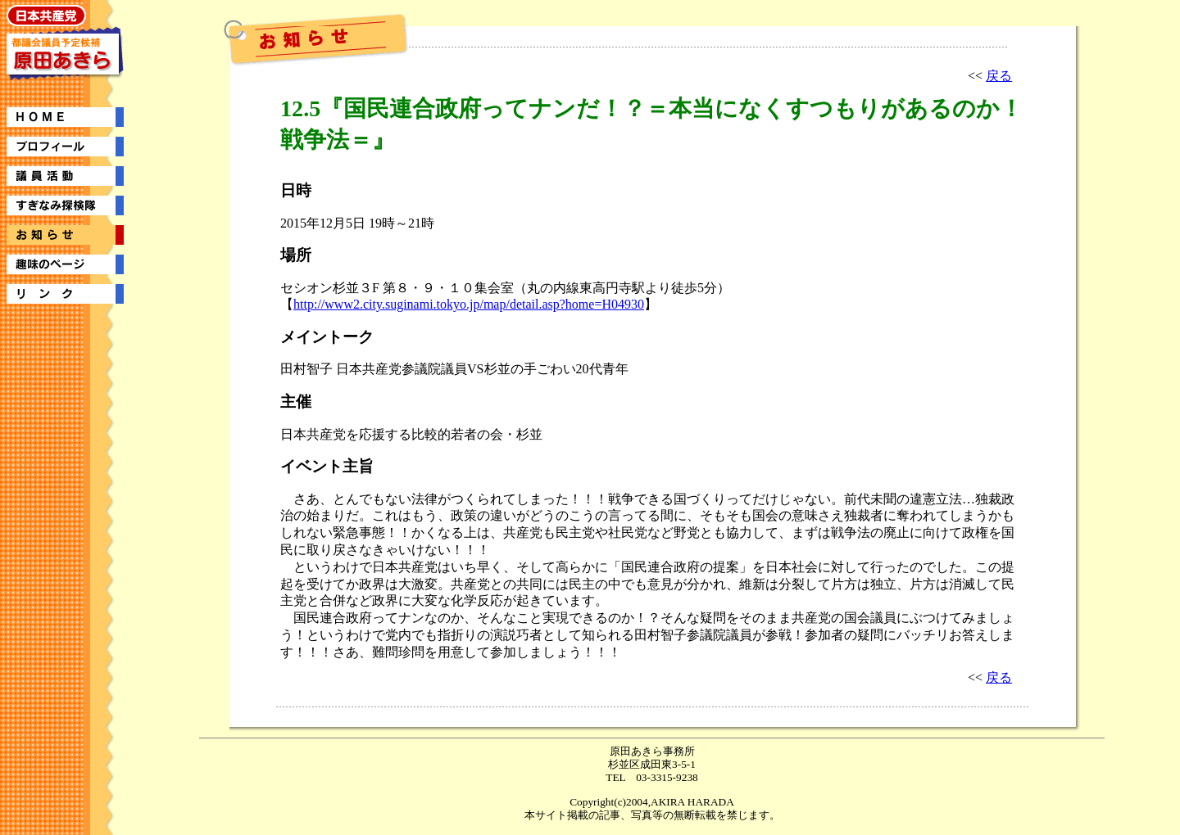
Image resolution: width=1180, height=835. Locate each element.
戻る (999, 76)
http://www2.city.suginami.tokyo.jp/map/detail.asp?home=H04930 (468, 304)
